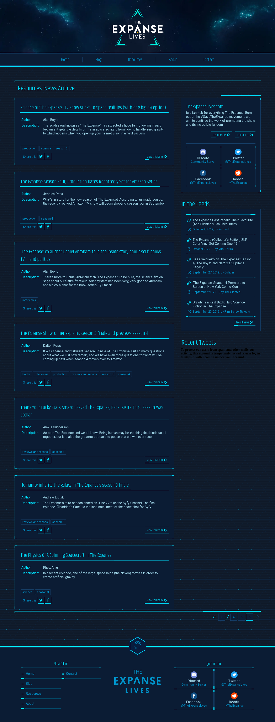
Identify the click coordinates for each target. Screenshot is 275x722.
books (26, 374)
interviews (29, 300)
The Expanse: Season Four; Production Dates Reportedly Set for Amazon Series (89, 181)
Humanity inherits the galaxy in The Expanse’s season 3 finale (75, 485)
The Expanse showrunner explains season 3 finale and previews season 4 (84, 333)
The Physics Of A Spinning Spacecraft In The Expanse (66, 555)
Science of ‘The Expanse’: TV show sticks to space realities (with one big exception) (93, 107)
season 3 (62, 148)
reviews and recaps (84, 374)
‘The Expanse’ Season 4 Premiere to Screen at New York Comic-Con (219, 285)
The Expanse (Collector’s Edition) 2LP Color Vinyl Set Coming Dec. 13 (220, 242)
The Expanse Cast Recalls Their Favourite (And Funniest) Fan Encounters (223, 222)
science (46, 148)
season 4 (47, 218)
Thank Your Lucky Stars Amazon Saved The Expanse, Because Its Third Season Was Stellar (92, 411)
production (29, 148)
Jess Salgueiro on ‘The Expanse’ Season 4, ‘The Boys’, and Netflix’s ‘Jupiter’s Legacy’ (222, 263)
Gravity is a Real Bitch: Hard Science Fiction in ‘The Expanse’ (219, 304)
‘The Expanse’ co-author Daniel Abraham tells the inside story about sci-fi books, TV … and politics (91, 255)
